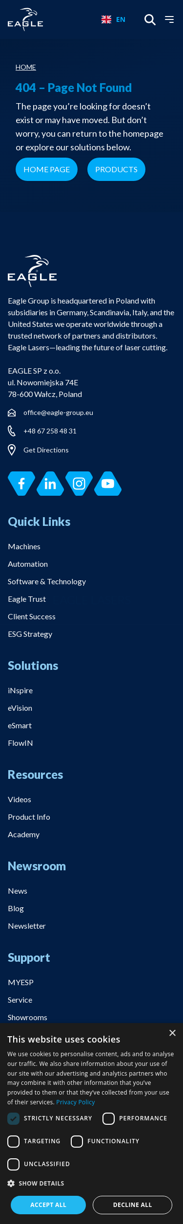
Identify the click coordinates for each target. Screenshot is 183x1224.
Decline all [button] (132, 1205)
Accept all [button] (48, 1205)
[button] (91, 1184)
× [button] (172, 1033)
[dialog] (91, 1123)
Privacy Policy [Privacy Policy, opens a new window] (75, 1102)
